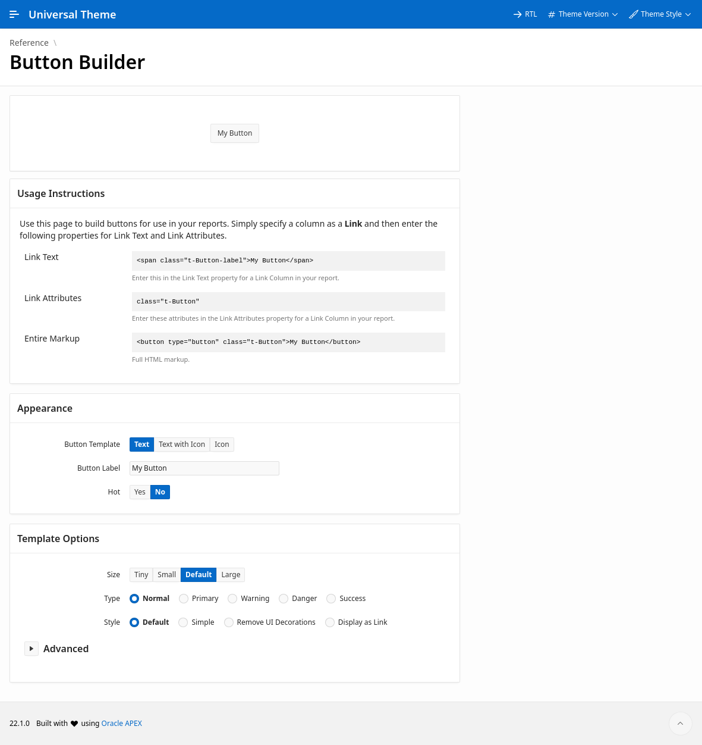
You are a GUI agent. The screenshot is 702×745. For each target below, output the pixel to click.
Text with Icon (182, 444)
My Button (235, 133)
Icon (222, 444)
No (160, 492)
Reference (29, 43)
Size (113, 574)
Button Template (92, 444)
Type (112, 598)
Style (112, 622)
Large (230, 574)
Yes (140, 492)
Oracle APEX (122, 723)
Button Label (98, 468)
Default (198, 574)
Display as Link (363, 622)
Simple (202, 622)
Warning (255, 598)
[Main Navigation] (14, 14)
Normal (156, 598)
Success (352, 598)
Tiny (141, 574)
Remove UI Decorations (276, 622)
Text (141, 444)
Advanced (66, 648)
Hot (114, 492)
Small (167, 574)
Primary (205, 598)
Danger (304, 598)
